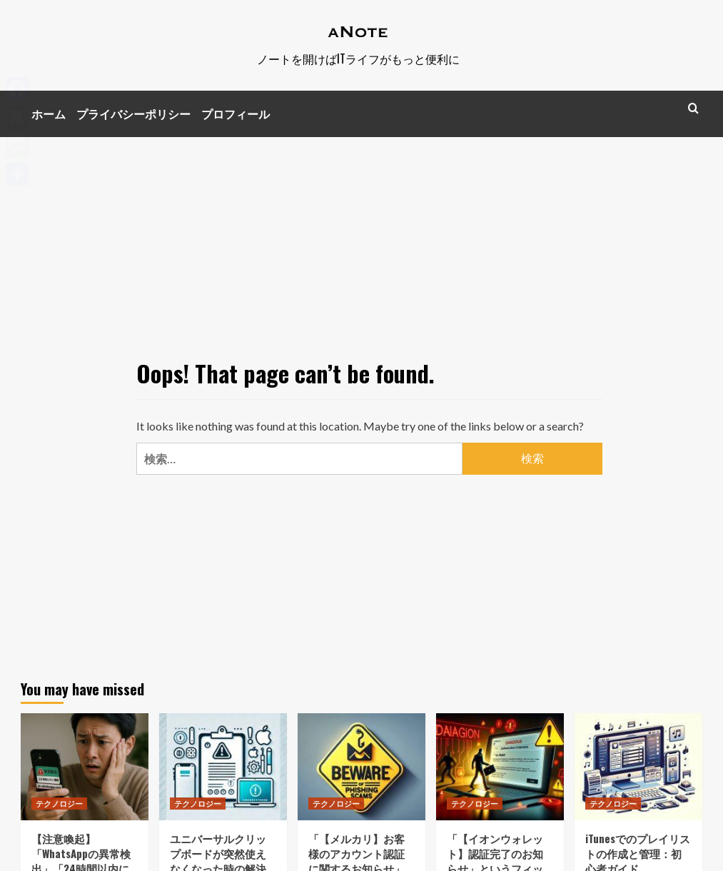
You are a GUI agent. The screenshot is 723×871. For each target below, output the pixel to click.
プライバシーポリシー (133, 113)
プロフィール (235, 113)
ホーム (48, 113)
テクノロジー (59, 803)
